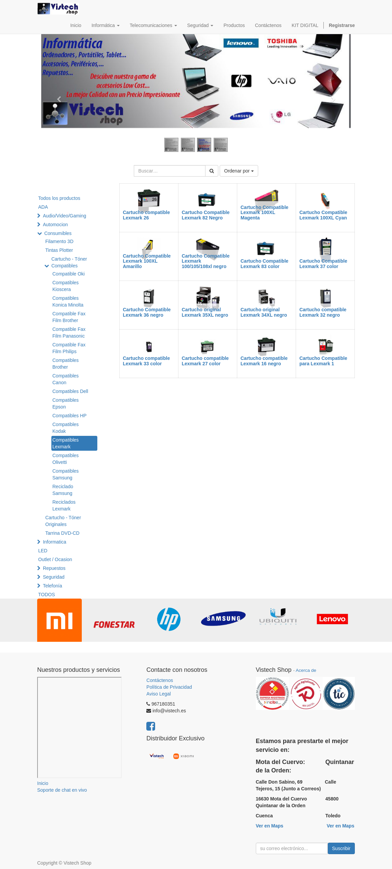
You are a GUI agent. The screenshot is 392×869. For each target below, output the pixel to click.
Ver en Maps (270, 825)
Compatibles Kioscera (65, 286)
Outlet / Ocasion (55, 559)
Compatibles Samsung (65, 474)
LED (42, 550)
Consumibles (58, 233)
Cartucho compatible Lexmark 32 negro (322, 312)
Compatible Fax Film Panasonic (68, 332)
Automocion (55, 224)
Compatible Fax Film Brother (68, 317)
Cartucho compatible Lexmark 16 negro (264, 361)
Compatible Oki (68, 273)
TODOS (46, 594)
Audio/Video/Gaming (64, 215)
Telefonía (52, 585)
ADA (43, 207)
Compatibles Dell (70, 391)
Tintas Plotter (59, 250)
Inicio (42, 783)
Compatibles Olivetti (65, 459)
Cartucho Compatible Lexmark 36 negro (147, 312)
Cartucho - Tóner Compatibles (69, 262)
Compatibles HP (69, 415)
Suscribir (341, 848)
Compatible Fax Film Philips (68, 348)
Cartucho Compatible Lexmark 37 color (323, 263)
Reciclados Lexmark (63, 505)
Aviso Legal (158, 693)
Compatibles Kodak (65, 428)
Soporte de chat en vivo (62, 790)
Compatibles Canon (65, 379)
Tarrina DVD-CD (62, 533)
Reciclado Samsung (62, 490)
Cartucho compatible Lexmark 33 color (146, 361)
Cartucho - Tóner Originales (63, 521)
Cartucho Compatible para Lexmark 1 (323, 361)
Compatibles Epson (65, 403)
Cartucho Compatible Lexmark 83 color (265, 263)
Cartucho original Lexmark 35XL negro (205, 312)
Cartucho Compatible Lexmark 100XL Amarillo (147, 261)
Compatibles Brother (65, 364)
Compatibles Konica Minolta (67, 301)
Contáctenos (159, 680)
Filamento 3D (59, 241)
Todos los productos (59, 198)
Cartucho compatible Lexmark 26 (146, 215)
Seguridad (54, 577)
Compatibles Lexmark (65, 443)
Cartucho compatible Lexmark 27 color (205, 361)
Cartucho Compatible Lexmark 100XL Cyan (323, 215)
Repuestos (54, 568)
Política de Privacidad (169, 687)
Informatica (54, 542)
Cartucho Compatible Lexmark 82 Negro (206, 215)
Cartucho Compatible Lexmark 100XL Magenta (265, 212)
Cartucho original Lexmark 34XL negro (264, 312)
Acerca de (306, 670)
